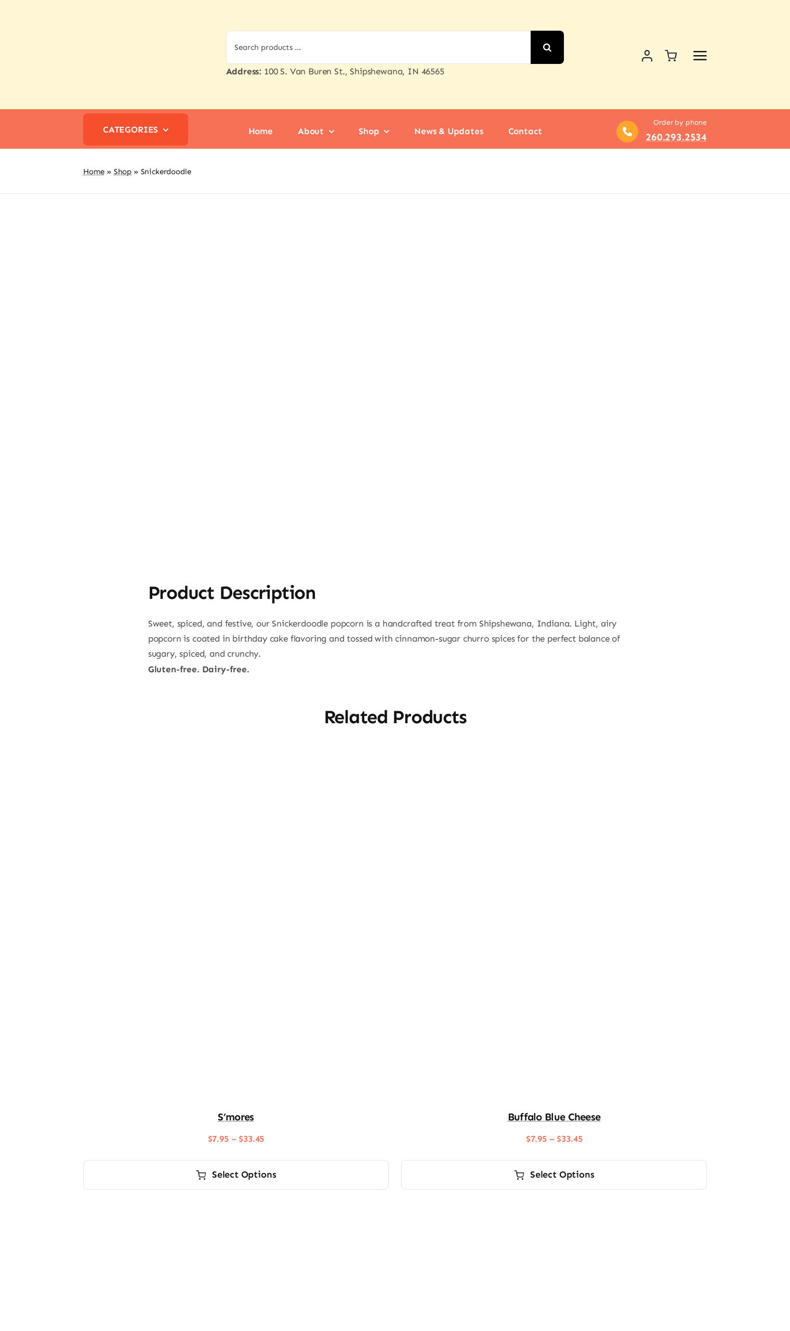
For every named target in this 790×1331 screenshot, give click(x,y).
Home (93, 171)
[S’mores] (236, 760)
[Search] (547, 47)
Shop (122, 171)
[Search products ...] (378, 47)
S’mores (236, 1117)
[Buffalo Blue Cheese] (554, 760)
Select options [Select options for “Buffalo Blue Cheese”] (554, 1174)
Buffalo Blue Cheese (554, 1117)
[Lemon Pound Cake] (236, 1213)
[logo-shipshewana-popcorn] (132, 9)
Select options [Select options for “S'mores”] (236, 1174)
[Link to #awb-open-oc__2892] (700, 55)
